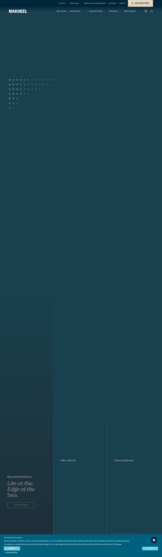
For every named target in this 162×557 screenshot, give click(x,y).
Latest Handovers (75, 11)
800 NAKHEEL (140, 3)
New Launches (61, 11)
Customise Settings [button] (12, 552)
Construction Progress (96, 11)
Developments (113, 11)
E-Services (62, 3)
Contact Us (122, 3)
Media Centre (74, 3)
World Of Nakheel (129, 11)
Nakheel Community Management (95, 3)
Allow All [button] (150, 548)
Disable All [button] (12, 548)
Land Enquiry (112, 3)
